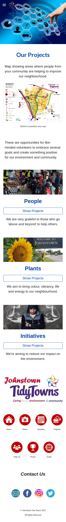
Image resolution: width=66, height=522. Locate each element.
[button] (4, 5)
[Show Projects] (33, 211)
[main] (33, 55)
